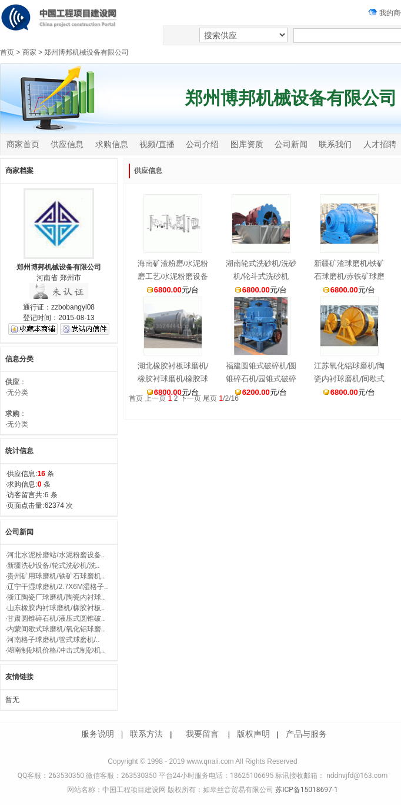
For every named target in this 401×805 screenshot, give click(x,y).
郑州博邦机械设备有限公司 (86, 52)
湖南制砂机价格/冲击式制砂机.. (56, 650)
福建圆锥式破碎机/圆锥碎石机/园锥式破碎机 (261, 378)
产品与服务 (306, 734)
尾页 (210, 398)
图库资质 (246, 144)
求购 (12, 414)
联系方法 (146, 734)
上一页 (155, 398)
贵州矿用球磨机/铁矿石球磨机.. (56, 576)
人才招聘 (379, 144)
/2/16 (228, 398)
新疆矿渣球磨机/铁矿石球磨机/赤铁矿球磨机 (349, 276)
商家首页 (22, 144)
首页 (7, 52)
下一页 (190, 398)
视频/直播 (157, 144)
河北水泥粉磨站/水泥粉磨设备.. (56, 555)
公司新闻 (291, 144)
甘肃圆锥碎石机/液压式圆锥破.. (56, 618)
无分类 (17, 392)
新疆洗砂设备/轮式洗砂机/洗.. (53, 565)
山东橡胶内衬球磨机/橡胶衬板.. (56, 608)
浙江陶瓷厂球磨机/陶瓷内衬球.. (56, 597)
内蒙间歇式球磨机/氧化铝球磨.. (56, 629)
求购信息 (111, 144)
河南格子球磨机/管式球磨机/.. (53, 640)
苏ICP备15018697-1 (305, 790)
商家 (29, 52)
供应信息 (67, 144)
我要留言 (202, 734)
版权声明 (253, 734)
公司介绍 (202, 144)
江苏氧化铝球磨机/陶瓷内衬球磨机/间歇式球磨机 (349, 378)
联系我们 (335, 144)
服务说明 (97, 734)
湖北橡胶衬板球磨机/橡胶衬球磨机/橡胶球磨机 (173, 378)
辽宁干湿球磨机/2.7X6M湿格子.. (57, 587)
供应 (12, 382)
